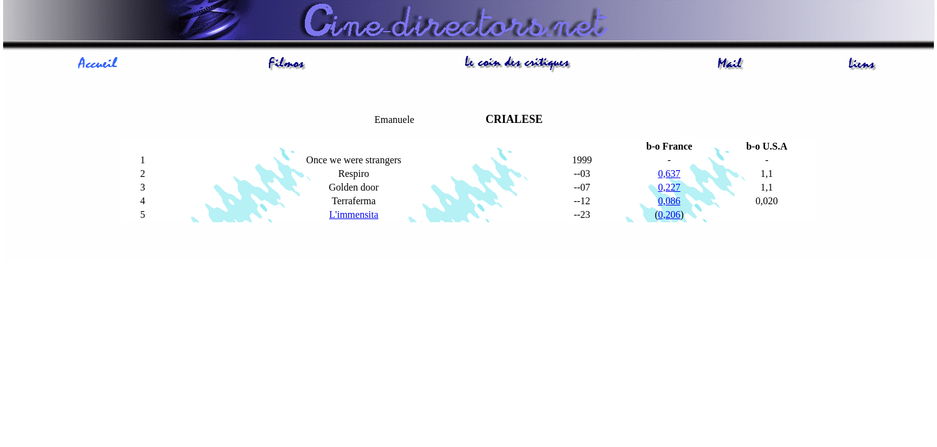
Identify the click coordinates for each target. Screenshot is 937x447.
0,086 (669, 201)
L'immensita (353, 214)
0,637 (669, 173)
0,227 (669, 187)
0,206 (669, 214)
